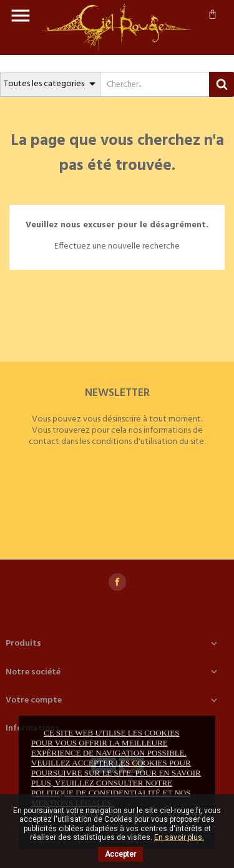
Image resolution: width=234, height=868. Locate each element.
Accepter (120, 854)
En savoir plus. (179, 837)
